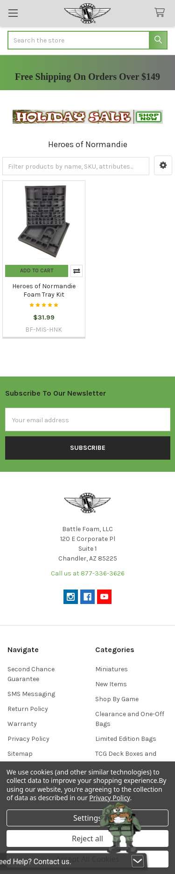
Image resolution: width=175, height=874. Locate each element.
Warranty (22, 724)
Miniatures (111, 669)
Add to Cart (36, 271)
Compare (76, 271)
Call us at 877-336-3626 (88, 573)
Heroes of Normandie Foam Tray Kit (44, 290)
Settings (87, 818)
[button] (163, 165)
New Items (111, 684)
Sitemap (20, 754)
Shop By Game (117, 699)
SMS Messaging (31, 694)
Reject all (87, 838)
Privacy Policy (28, 739)
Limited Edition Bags (125, 739)
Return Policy (27, 709)
